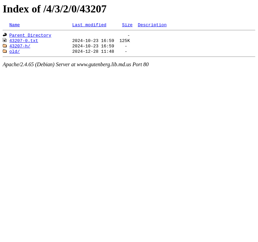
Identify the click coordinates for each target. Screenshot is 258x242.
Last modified (89, 25)
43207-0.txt (23, 42)
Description (152, 25)
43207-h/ (19, 48)
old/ (14, 54)
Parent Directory (30, 36)
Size (127, 25)
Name (14, 25)
